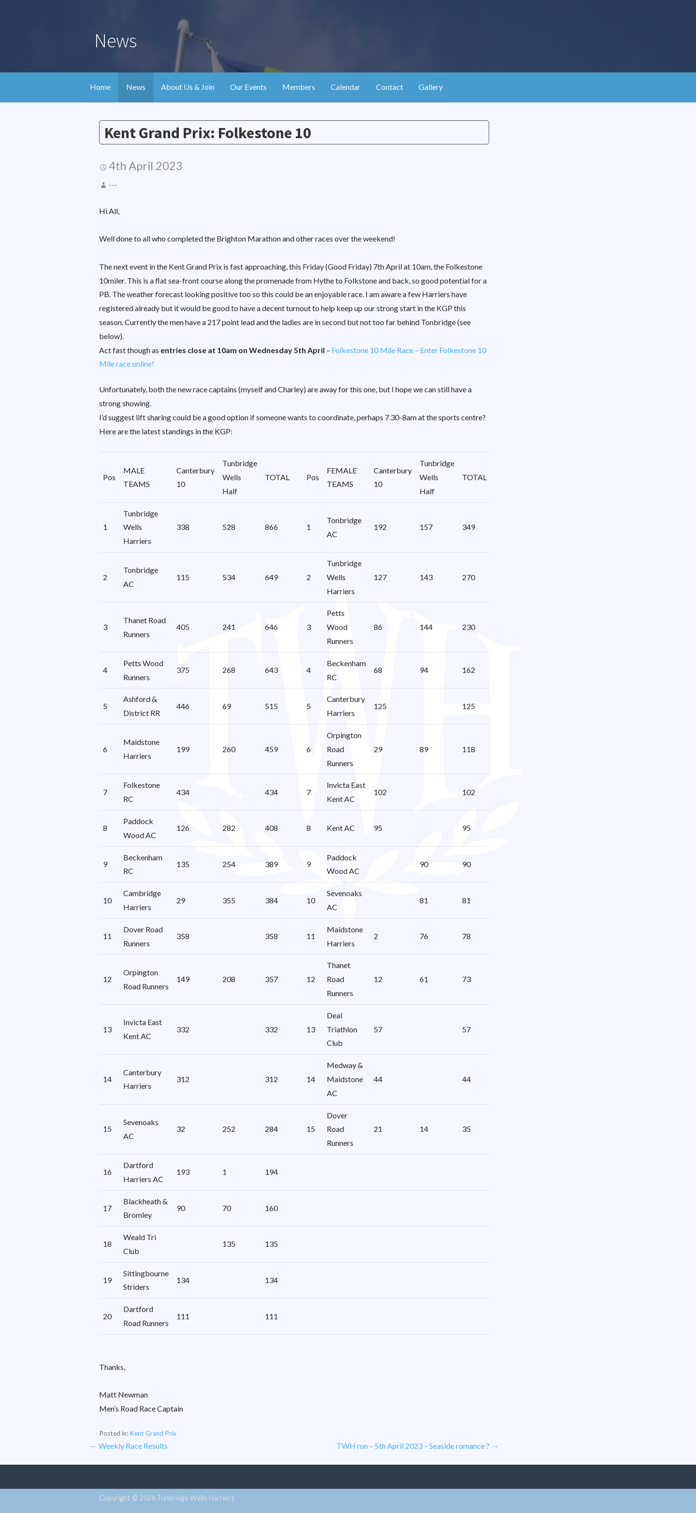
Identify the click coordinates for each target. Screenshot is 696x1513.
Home (100, 86)
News (135, 86)
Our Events (248, 86)
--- (113, 184)
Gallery (431, 86)
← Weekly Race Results (128, 1445)
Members (298, 86)
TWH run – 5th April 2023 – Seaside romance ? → (417, 1445)
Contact (389, 86)
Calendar (346, 86)
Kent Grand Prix (153, 1433)
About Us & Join (188, 86)
